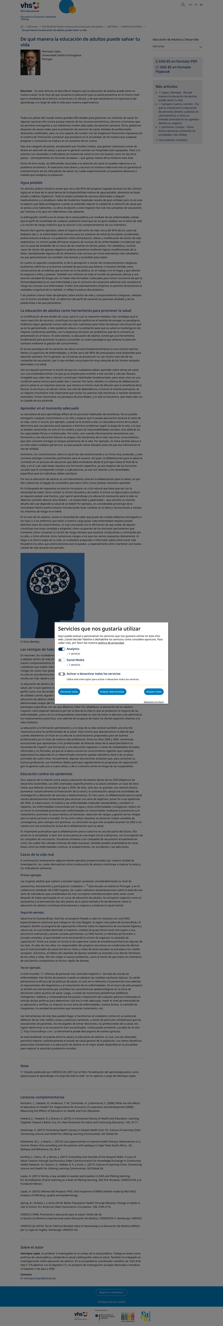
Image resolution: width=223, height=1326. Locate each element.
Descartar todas (69, 691)
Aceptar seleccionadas (112, 691)
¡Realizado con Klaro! (154, 702)
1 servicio (73, 654)
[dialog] (111, 663)
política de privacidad (111, 643)
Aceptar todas (153, 691)
